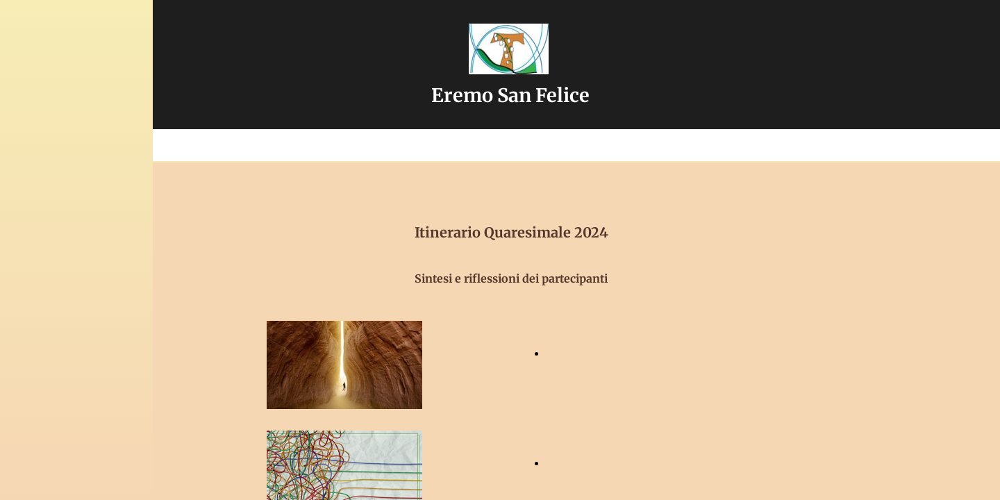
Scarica (562, 353)
